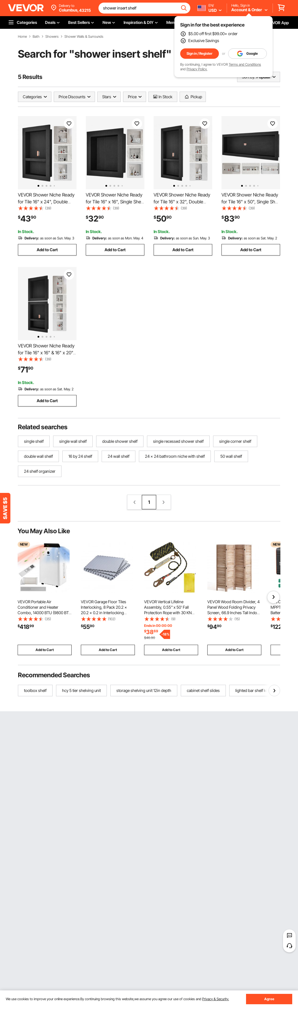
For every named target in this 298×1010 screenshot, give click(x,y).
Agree (269, 999)
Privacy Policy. (197, 69)
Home (22, 37)
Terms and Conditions (245, 64)
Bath (36, 37)
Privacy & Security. (215, 999)
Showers (52, 37)
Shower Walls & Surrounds (83, 37)
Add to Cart (47, 249)
